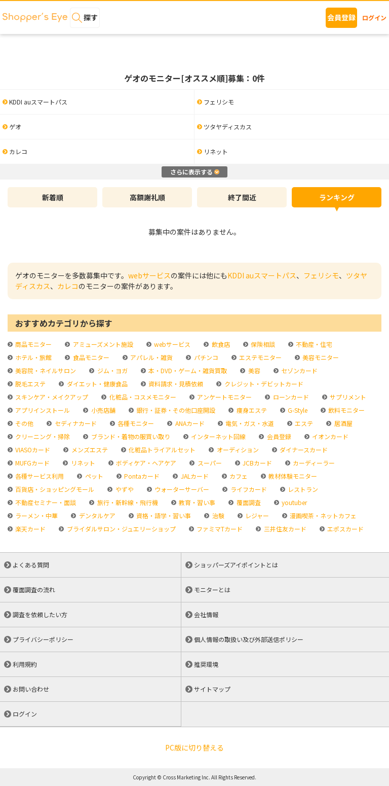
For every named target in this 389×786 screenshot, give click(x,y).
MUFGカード (32, 462)
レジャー (256, 515)
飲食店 (220, 344)
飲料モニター (346, 410)
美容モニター (320, 357)
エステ (303, 423)
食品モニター (90, 357)
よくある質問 (31, 564)
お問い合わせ (31, 689)
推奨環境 (206, 664)
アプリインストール (42, 410)
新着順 (52, 197)
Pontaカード (141, 476)
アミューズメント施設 (102, 344)
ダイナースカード (303, 449)
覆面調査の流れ (34, 589)
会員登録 (341, 17)
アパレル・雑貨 (151, 357)
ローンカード (290, 396)
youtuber (293, 502)
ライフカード (248, 489)
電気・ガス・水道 (249, 423)
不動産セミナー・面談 (45, 502)
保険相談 (262, 344)
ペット (93, 476)
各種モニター (135, 423)
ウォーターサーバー (181, 489)
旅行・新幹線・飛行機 (127, 502)
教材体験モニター (292, 476)
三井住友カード (284, 528)
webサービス (149, 275)
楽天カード (30, 528)
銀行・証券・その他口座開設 (175, 410)
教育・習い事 (196, 502)
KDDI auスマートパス (261, 275)
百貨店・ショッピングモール (54, 489)
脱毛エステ (30, 383)
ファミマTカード (219, 528)
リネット (82, 462)
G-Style (296, 410)
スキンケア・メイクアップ (51, 396)
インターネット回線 (217, 436)
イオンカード (329, 436)
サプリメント (347, 396)
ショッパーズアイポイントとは (236, 564)
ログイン (374, 17)
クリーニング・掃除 (42, 436)
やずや (124, 489)
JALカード (194, 476)
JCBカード (256, 462)
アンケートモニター (224, 396)
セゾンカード (299, 370)
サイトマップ (212, 689)
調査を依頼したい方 (40, 614)
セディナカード (75, 423)
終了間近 (242, 197)
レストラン (302, 489)
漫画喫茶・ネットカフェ (322, 515)
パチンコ (205, 357)
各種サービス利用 (39, 476)
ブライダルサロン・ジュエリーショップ (120, 528)
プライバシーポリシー (43, 639)
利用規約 (25, 664)
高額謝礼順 (147, 197)
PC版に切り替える (194, 747)
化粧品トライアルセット (161, 449)
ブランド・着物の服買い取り (130, 436)
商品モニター (33, 344)
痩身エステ (251, 410)
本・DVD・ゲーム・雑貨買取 (187, 370)
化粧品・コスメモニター (142, 396)
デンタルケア (96, 515)
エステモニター (260, 357)
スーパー (209, 462)
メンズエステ (89, 449)
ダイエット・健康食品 (96, 383)
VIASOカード (32, 449)
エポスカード (345, 528)
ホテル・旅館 (33, 357)
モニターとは (212, 589)
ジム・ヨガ (112, 370)
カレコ (68, 286)
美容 (253, 370)
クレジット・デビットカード (263, 383)
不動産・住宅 (313, 344)
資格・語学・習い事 (163, 515)
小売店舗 (102, 410)
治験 (217, 515)
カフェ (238, 476)
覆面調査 (248, 502)
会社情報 (206, 614)
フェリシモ (321, 275)
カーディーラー (313, 462)
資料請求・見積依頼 (175, 383)
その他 (23, 423)
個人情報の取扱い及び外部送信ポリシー (248, 639)
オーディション (237, 449)
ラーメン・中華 (36, 515)
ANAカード (189, 423)
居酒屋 (343, 423)
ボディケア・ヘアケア (145, 462)
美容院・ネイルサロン (45, 370)
